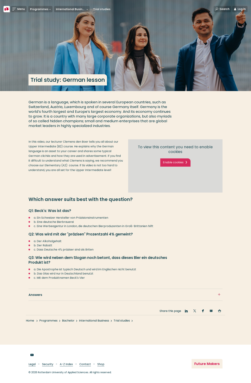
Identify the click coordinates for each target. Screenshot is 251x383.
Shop (100, 364)
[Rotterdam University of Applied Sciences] (6, 9)
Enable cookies (173, 165)
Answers (35, 298)
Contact (85, 364)
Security (47, 364)
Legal (32, 364)
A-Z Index (66, 364)
